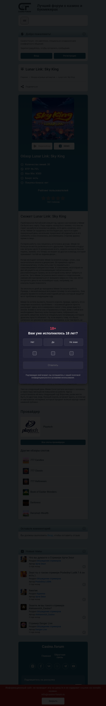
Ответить (53, 365)
